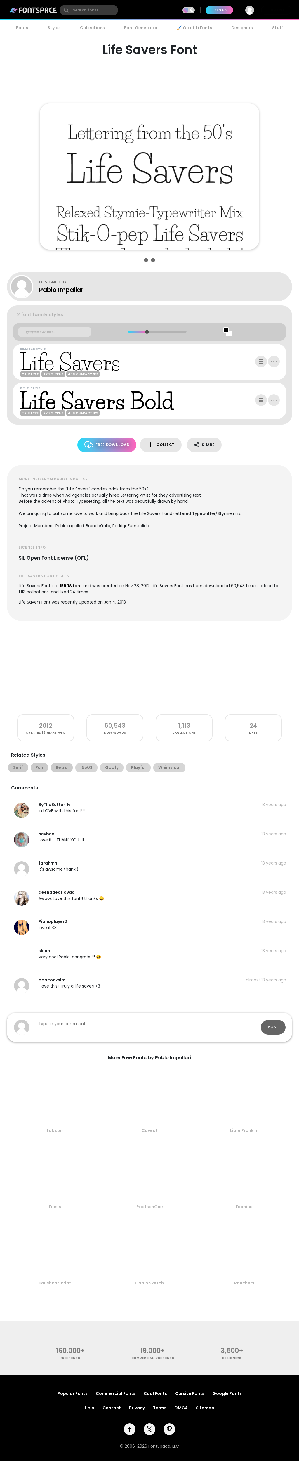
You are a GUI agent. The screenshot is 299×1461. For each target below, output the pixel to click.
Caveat (150, 1130)
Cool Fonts (155, 1393)
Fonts (22, 28)
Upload (219, 10)
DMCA (181, 1408)
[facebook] (129, 1429)
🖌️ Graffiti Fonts (194, 28)
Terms (159, 1408)
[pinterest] (169, 1429)
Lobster (55, 1130)
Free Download (107, 444)
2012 (45, 725)
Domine (244, 1207)
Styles (54, 28)
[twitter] (149, 1429)
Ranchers (244, 1283)
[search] (89, 10)
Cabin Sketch (149, 1283)
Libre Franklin (244, 1130)
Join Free (276, 10)
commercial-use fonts (152, 1358)
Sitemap (205, 1408)
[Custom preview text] (54, 332)
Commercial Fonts (115, 1393)
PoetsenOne (149, 1207)
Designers (242, 28)
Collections (92, 28)
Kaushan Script (55, 1283)
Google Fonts (227, 1393)
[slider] (147, 332)
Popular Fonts (73, 1393)
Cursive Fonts (189, 1393)
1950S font (71, 586)
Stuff (277, 28)
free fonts (70, 1358)
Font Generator (141, 28)
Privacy (137, 1408)
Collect (161, 445)
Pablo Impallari (62, 290)
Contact (111, 1408)
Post (273, 1026)
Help (89, 1408)
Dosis (55, 1207)
